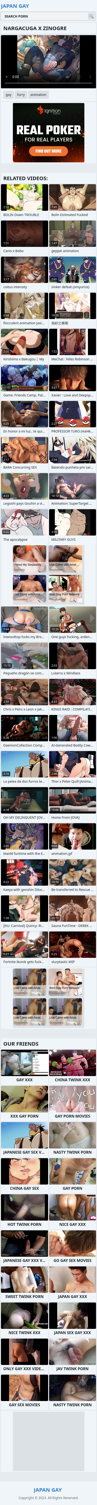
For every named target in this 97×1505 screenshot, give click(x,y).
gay (8, 94)
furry (21, 94)
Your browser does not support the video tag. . (48, 61)
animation (38, 94)
